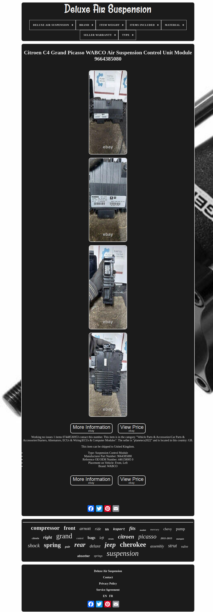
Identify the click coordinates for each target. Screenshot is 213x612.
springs (98, 555)
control (79, 538)
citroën (35, 538)
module (143, 530)
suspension (123, 553)
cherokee (133, 544)
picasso (147, 536)
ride (98, 529)
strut (172, 545)
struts (111, 538)
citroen (126, 537)
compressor (45, 528)
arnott (85, 528)
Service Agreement (108, 589)
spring (52, 544)
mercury (154, 529)
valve (184, 546)
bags (91, 537)
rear (79, 544)
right (47, 537)
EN (105, 596)
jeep (110, 544)
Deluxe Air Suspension (108, 571)
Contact (108, 577)
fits (132, 528)
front (70, 528)
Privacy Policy (108, 583)
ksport (119, 529)
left (101, 538)
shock (34, 545)
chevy (167, 529)
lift (107, 529)
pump (180, 529)
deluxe (95, 546)
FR (111, 596)
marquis (180, 538)
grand (64, 536)
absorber (83, 556)
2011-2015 (166, 538)
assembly (157, 546)
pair (67, 546)
